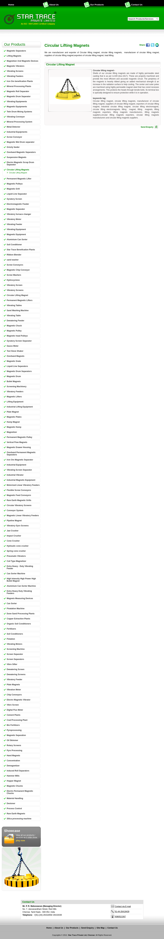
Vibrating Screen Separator (19, 470)
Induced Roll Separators (18, 771)
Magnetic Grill (13, 189)
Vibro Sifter (12, 664)
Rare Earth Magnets (16, 813)
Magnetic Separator (16, 209)
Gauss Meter (12, 346)
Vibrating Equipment (16, 229)
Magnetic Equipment (16, 234)
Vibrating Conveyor (16, 117)
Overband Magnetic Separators (21, 152)
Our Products (97, 4)
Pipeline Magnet (14, 520)
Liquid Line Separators (17, 366)
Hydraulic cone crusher (17, 546)
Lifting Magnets (14, 56)
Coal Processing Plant (17, 720)
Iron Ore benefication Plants (20, 81)
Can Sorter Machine (16, 573)
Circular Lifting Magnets (18, 170)
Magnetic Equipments (17, 106)
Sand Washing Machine (18, 310)
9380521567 (120, 916)
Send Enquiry (147, 127)
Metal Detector (13, 127)
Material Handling (15, 798)
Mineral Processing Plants (19, 86)
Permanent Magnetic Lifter (19, 179)
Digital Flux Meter (15, 710)
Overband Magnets (15, 356)
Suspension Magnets (16, 157)
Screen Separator (15, 654)
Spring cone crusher (16, 551)
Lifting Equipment (15, 402)
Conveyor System (15, 510)
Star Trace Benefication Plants (21, 250)
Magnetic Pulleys (15, 184)
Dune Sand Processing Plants (21, 613)
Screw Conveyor (14, 137)
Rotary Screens (14, 745)
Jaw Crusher (12, 531)
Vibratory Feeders (15, 391)
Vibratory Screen (14, 285)
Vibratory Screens (15, 290)
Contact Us (136, 4)
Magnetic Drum (14, 376)
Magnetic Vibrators (15, 66)
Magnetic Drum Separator (19, 96)
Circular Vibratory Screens (19, 505)
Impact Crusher (14, 536)
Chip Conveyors (14, 695)
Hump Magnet (13, 422)
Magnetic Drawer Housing (19, 447)
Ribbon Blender (14, 255)
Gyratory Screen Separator (19, 341)
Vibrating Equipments (17, 101)
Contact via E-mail (123, 906)
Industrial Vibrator (15, 475)
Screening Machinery (16, 386)
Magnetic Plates (14, 417)
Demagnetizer (13, 766)
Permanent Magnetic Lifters (19, 300)
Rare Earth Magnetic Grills (19, 500)
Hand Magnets (13, 755)
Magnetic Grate (14, 361)
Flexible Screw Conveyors (19, 490)
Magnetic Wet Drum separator (21, 142)
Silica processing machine (19, 819)
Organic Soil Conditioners (19, 624)
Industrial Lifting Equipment (20, 407)
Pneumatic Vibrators (16, 556)
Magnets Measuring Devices (20, 598)
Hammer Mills (13, 776)
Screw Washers (14, 275)
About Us (54, 4)
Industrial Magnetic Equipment (21, 480)
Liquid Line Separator (17, 194)
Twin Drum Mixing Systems (19, 112)
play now (20, 840)
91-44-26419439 (122, 911)
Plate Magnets (13, 684)
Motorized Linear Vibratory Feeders (23, 485)
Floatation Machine (16, 608)
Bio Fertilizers (13, 725)
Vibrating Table (14, 315)
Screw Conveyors (15, 265)
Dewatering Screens (16, 674)
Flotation (11, 639)
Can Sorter (12, 603)
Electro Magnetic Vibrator (18, 700)
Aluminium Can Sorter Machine (21, 586)
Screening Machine (16, 649)
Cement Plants (13, 715)
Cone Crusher (13, 541)
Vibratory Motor (14, 219)
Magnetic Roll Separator (18, 91)
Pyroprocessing (14, 730)
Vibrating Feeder (14, 224)
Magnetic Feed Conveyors (19, 495)
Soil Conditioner (14, 244)
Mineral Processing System (19, 122)
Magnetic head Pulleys (17, 336)
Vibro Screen (13, 705)
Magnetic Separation (16, 735)
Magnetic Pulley (14, 331)
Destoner (11, 803)
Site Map (100, 928)
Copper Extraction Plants (18, 619)
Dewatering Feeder (15, 320)
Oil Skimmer (12, 740)
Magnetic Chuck (14, 326)
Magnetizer (12, 432)
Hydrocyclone (13, 280)
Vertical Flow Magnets (17, 442)
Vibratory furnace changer (19, 214)
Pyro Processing (14, 750)
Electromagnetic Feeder (18, 204)
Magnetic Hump (14, 427)
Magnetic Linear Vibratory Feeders (23, 515)
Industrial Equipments (17, 132)
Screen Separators (15, 659)
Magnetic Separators (16, 51)
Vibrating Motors (14, 644)
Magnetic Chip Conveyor (18, 270)
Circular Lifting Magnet (18, 173)
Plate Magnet (13, 412)
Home (11, 4)
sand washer (13, 260)
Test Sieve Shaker (15, 351)
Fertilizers (11, 629)
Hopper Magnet (14, 781)
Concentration (13, 760)
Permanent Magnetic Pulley (19, 437)
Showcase (12, 831)
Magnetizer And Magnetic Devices (22, 61)
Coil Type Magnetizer (16, 561)
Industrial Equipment (16, 465)
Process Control (14, 808)
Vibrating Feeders (15, 76)
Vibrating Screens (15, 71)
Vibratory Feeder (14, 679)
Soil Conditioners (15, 634)
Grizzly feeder (13, 147)
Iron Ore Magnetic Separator (20, 460)
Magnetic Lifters (14, 397)
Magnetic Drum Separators (19, 371)
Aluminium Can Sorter (17, 239)
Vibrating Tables (14, 305)
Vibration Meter (14, 690)
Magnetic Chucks (15, 786)
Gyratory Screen (14, 199)
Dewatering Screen (15, 669)
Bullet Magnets (14, 381)
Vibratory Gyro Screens (18, 526)
